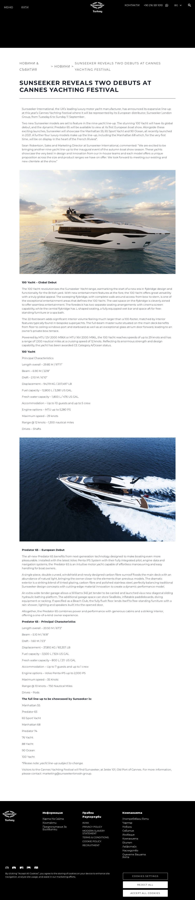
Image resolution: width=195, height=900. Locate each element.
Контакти (132, 5)
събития (128, 830)
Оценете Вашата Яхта (134, 856)
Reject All (145, 884)
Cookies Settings (145, 876)
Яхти (24, 7)
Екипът (127, 842)
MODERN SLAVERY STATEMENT (93, 832)
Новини (127, 826)
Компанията (130, 838)
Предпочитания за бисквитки (54, 828)
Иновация (128, 834)
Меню (8, 7)
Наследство (130, 850)
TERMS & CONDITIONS (95, 837)
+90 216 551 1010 (153, 5)
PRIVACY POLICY (92, 826)
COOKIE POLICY (91, 841)
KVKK (85, 822)
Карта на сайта (53, 818)
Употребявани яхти (135, 818)
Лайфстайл (129, 846)
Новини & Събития (29, 66)
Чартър (127, 822)
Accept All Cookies (145, 893)
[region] (97, 884)
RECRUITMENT (90, 845)
